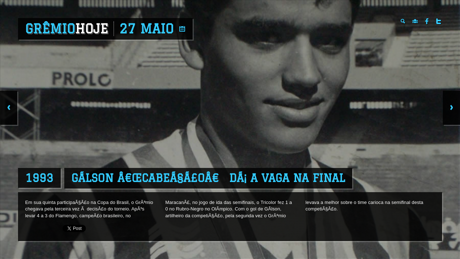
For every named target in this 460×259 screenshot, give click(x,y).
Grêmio (66, 29)
